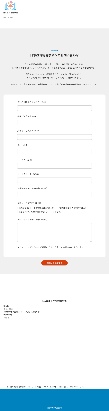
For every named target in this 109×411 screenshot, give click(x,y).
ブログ (45, 387)
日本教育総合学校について (20, 387)
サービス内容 (37, 387)
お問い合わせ (63, 387)
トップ (6, 387)
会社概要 (53, 387)
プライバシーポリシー (27, 247)
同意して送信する (57, 262)
